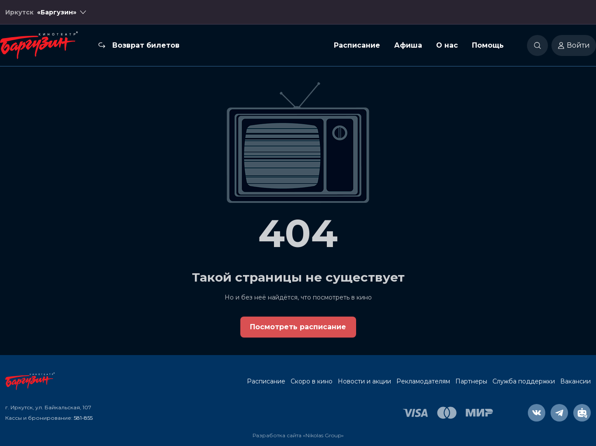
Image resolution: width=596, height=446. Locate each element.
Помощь (488, 45)
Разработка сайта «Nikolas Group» (298, 435)
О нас (447, 45)
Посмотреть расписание (298, 327)
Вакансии (575, 381)
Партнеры (471, 381)
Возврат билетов (146, 45)
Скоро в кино (312, 381)
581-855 (83, 418)
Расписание (357, 45)
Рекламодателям (423, 381)
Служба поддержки (523, 381)
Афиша (408, 45)
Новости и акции (364, 381)
